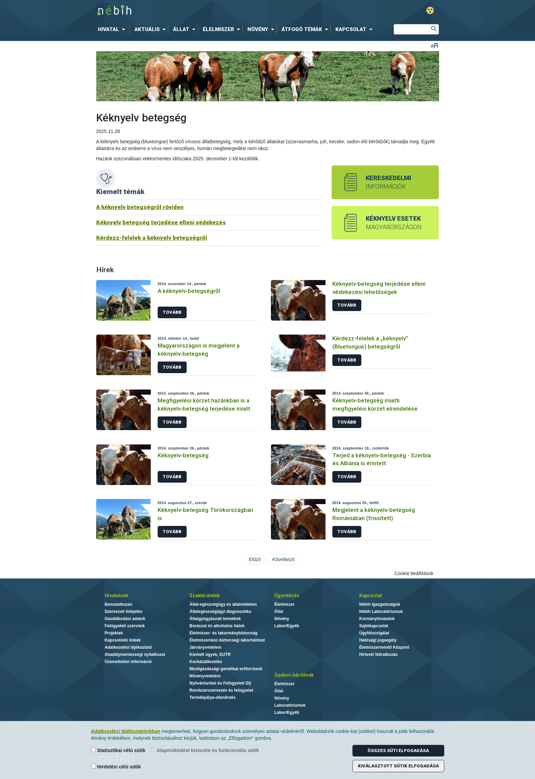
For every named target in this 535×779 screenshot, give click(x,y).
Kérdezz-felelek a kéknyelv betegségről (151, 237)
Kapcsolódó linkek (123, 640)
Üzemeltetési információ (128, 661)
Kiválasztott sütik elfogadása (398, 765)
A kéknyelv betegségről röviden (140, 207)
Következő (283, 559)
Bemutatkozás (118, 604)
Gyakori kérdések (294, 675)
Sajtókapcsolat (373, 625)
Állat (278, 611)
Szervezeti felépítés (124, 611)
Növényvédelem (204, 676)
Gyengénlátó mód (430, 10)
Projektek (114, 633)
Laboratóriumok (289, 705)
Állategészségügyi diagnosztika (220, 611)
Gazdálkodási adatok (125, 618)
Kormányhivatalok (377, 618)
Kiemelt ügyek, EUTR (210, 654)
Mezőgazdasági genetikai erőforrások (225, 668)
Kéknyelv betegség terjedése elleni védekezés (161, 222)
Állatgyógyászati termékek (215, 618)
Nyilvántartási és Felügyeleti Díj (220, 683)
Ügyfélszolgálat (374, 633)
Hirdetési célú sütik (116, 766)
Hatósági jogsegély (377, 640)
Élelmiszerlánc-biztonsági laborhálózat (227, 640)
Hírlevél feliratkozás (378, 654)
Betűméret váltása (434, 45)
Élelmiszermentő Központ (384, 647)
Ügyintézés (286, 595)
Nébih (194, 10)
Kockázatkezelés (205, 661)
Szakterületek (204, 595)
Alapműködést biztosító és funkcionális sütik (205, 750)
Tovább (172, 312)
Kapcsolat (370, 595)
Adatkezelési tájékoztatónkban (125, 731)
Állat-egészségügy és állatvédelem (223, 604)
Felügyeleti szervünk (125, 625)
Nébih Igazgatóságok (379, 604)
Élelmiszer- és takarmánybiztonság (223, 633)
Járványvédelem (205, 647)
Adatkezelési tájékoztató (128, 647)
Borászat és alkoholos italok (216, 625)
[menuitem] (113, 29)
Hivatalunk (116, 595)
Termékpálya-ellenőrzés (212, 697)
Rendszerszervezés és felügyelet (221, 690)
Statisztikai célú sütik (118, 750)
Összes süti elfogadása (398, 750)
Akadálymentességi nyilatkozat (135, 654)
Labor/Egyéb (286, 625)
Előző (255, 559)
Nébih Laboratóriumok (381, 611)
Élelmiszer (284, 604)
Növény (281, 618)
